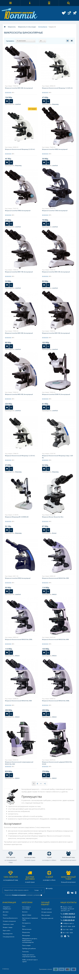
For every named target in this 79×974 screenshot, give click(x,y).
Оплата (5, 915)
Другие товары (26, 915)
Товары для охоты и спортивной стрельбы (29, 955)
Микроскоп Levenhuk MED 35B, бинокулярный (56, 333)
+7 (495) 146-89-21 (68, 914)
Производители (8, 933)
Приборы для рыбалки (29, 948)
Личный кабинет (46, 909)
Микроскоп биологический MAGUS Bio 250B (18, 701)
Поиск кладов (26, 945)
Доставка (5, 912)
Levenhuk (18, 104)
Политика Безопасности (10, 918)
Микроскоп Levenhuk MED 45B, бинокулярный (19, 394)
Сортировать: (10, 41)
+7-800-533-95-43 (67, 920)
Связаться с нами (8, 924)
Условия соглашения (9, 921)
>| (45, 783)
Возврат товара (7, 927)
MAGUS (54, 594)
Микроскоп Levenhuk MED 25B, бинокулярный (56, 272)
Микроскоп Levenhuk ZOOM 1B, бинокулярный (56, 394)
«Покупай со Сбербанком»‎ (7, 908)
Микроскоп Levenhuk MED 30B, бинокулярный (19, 333)
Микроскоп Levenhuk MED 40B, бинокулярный (19, 88)
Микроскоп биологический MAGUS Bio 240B (55, 639)
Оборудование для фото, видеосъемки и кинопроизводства (29, 940)
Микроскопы (26, 932)
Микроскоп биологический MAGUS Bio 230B (55, 578)
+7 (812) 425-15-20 (68, 917)
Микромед (55, 104)
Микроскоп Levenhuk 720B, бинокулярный (54, 210)
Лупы (23, 926)
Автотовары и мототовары (26, 908)
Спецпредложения (8, 937)
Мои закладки (45, 915)
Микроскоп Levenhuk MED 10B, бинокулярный (19, 272)
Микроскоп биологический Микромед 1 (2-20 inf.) (20, 456)
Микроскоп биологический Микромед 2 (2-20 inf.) (20, 149)
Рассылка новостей (47, 918)
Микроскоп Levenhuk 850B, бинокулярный (17, 578)
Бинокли (24, 912)
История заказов (46, 912)
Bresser (54, 533)
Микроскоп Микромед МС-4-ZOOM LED (16, 517)
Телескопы (25, 951)
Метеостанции (26, 929)
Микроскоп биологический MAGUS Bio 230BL (18, 639)
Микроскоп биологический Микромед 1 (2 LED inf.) (57, 88)
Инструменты (26, 923)
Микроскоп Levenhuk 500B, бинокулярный (17, 210)
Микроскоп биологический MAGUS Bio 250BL (55, 701)
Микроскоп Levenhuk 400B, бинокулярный (54, 149)
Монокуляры (26, 935)
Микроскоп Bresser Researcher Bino (52, 517)
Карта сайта (6, 930)
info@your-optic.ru (67, 923)
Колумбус (49, 888)
